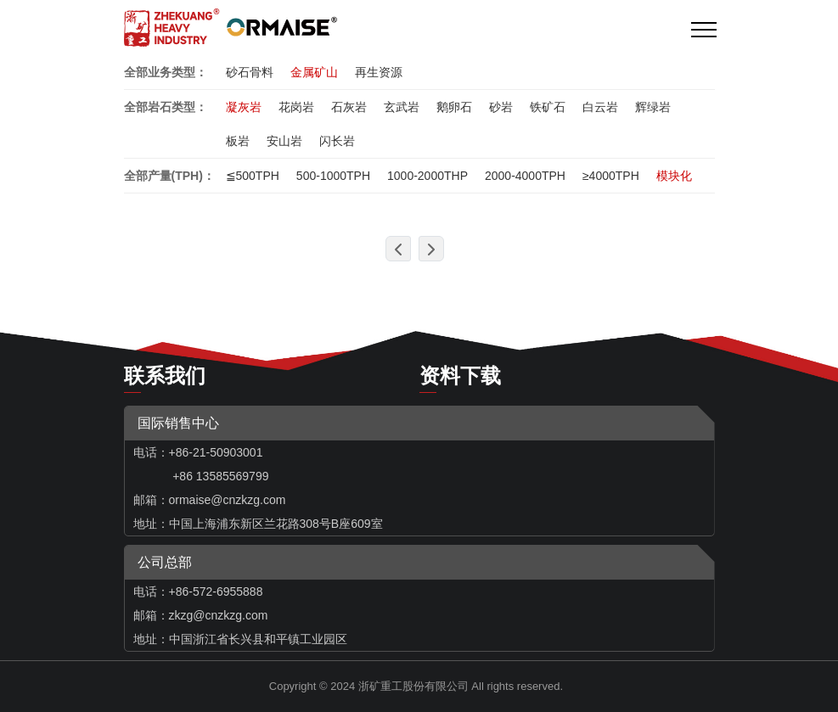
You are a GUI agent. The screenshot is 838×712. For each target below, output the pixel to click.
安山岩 (284, 141)
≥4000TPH (610, 175)
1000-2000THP (427, 175)
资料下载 (460, 375)
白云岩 (600, 107)
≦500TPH (252, 175)
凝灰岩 (244, 107)
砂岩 (501, 107)
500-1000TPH (333, 175)
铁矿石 (547, 107)
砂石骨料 (249, 72)
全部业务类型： (165, 72)
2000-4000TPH (525, 175)
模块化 (674, 175)
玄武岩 (401, 107)
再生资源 (378, 72)
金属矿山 (314, 72)
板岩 (238, 141)
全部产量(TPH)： (169, 175)
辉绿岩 (653, 107)
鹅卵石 (454, 107)
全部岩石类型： (165, 107)
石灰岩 (349, 107)
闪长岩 (337, 141)
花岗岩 (296, 107)
